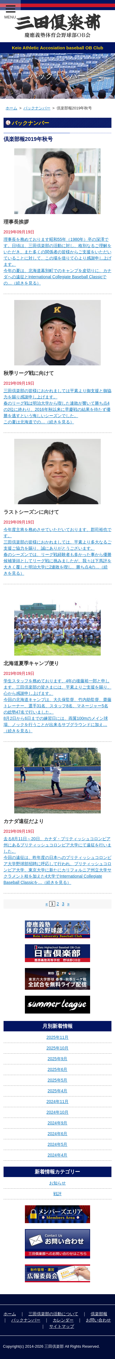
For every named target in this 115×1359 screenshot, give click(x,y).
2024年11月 (58, 1101)
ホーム (11, 108)
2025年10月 (58, 1048)
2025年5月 (58, 1080)
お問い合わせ (98, 1320)
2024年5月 (58, 1144)
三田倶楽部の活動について (53, 1313)
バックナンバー (36, 108)
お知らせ (57, 1183)
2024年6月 (58, 1133)
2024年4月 (58, 1155)
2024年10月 (58, 1112)
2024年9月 (58, 1123)
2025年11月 (58, 1037)
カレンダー (63, 1320)
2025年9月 (58, 1058)
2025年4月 (58, 1090)
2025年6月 (58, 1069)
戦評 (57, 1193)
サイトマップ (61, 1326)
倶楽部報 (99, 1313)
